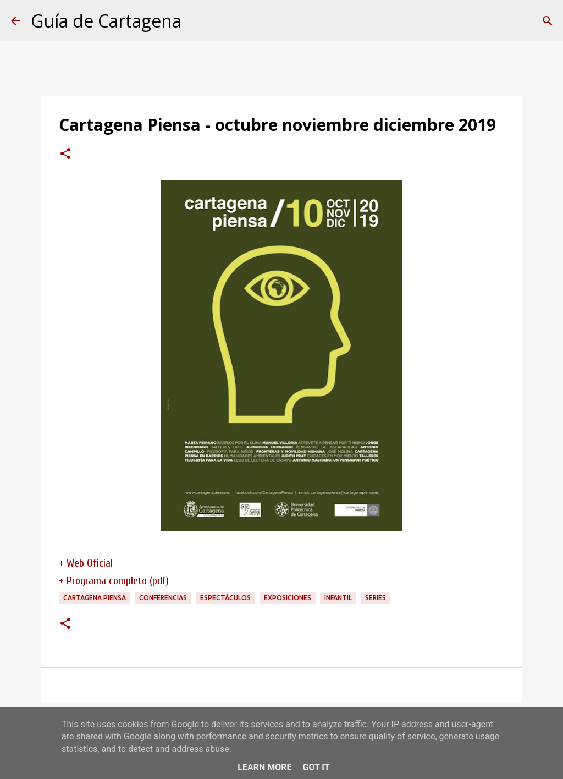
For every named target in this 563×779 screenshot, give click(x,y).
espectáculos (225, 597)
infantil (338, 597)
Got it (315, 767)
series (375, 597)
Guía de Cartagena (106, 20)
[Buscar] (547, 21)
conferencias (163, 597)
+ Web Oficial (86, 563)
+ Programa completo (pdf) (114, 580)
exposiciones (287, 597)
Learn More (264, 767)
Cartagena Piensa (94, 597)
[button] (65, 154)
